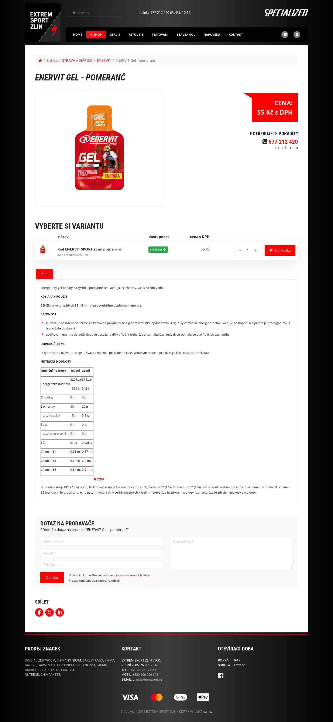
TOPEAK (54, 670)
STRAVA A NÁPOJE (77, 60)
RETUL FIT (136, 34)
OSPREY (30, 670)
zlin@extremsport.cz (147, 679)
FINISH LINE (73, 665)
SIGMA (109, 660)
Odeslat (52, 577)
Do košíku (280, 250)
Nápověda (212, 34)
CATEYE (30, 665)
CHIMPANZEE (50, 675)
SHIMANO (64, 660)
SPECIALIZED (34, 660)
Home (77, 34)
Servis (115, 34)
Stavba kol (186, 34)
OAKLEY (88, 660)
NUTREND (32, 675)
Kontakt (236, 34)
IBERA (42, 670)
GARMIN (44, 665)
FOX (64, 670)
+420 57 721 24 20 (142, 670)
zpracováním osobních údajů (131, 575)
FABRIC (102, 665)
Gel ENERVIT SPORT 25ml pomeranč (90, 249)
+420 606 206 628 (145, 675)
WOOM (50, 660)
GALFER (57, 665)
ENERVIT (104, 60)
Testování (160, 34)
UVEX (99, 660)
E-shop (96, 34)
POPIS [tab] (44, 274)
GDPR (183, 712)
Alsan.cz (206, 712)
